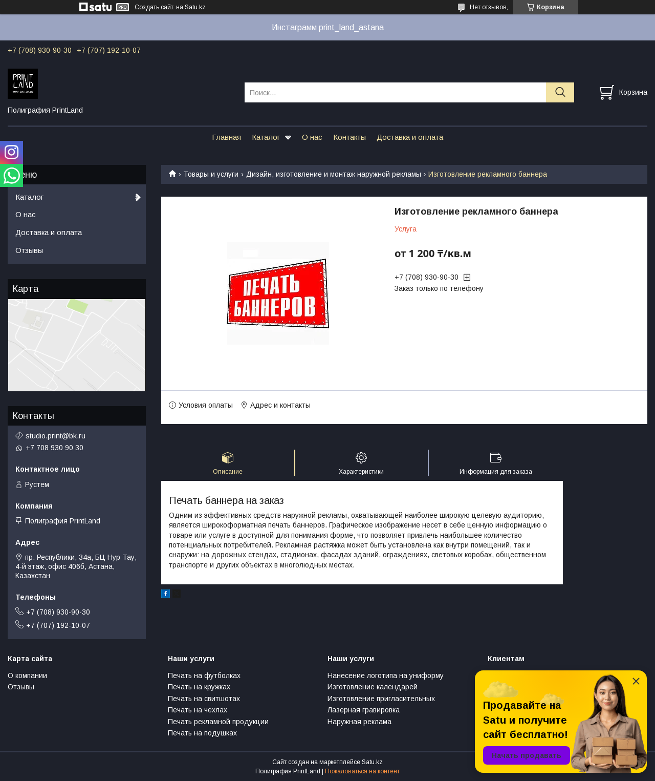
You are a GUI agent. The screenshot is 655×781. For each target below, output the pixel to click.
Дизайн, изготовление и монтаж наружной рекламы (333, 174)
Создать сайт (154, 7)
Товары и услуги (210, 174)
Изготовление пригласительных (381, 698)
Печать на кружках (199, 687)
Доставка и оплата (410, 137)
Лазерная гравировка (364, 710)
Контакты (349, 137)
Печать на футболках (204, 675)
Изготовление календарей (373, 687)
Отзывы (29, 250)
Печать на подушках (202, 733)
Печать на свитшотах (204, 698)
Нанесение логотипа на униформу (386, 675)
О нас (312, 137)
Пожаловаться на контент (362, 771)
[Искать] (560, 92)
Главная (226, 137)
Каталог (266, 137)
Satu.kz (372, 762)
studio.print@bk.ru (55, 436)
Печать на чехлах (197, 710)
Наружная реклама (359, 721)
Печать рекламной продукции (218, 721)
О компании (27, 675)
